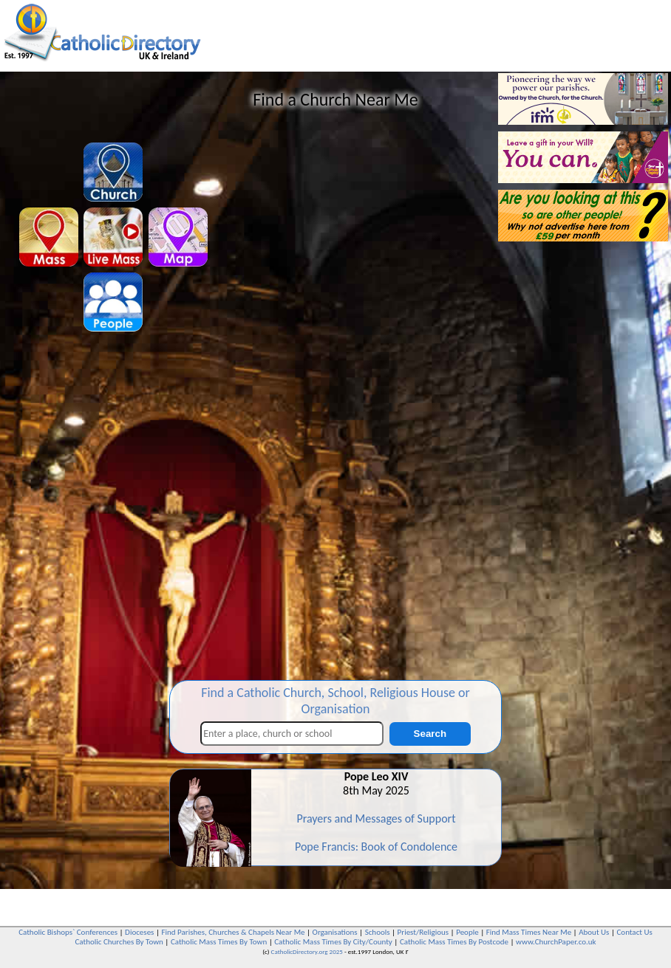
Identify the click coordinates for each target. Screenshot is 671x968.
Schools (377, 932)
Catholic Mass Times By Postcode (454, 942)
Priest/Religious (423, 932)
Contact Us (634, 932)
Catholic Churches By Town (119, 942)
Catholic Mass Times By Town (219, 942)
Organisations (335, 932)
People (467, 932)
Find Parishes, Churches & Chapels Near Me (232, 932)
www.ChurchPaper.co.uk (556, 942)
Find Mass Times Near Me (528, 932)
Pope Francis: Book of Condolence (376, 847)
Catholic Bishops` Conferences (67, 932)
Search (430, 733)
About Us (594, 932)
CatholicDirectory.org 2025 (307, 951)
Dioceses (139, 932)
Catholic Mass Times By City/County (333, 942)
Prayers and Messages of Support (375, 818)
